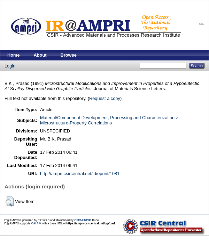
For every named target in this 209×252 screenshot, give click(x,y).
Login (10, 66)
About (40, 55)
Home (13, 55)
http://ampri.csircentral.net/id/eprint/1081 (79, 173)
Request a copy (104, 98)
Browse (69, 55)
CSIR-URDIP (82, 220)
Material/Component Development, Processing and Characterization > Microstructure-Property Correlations (109, 120)
